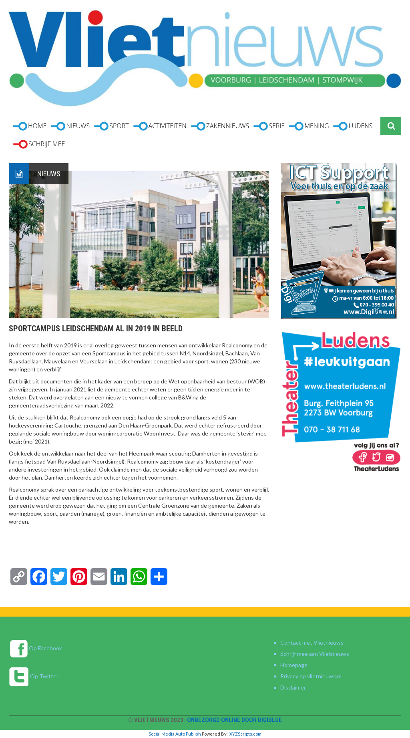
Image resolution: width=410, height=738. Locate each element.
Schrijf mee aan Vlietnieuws (314, 653)
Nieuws (48, 173)
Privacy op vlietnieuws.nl (311, 676)
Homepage (294, 664)
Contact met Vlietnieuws (312, 642)
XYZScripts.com (245, 733)
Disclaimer (293, 687)
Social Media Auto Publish (175, 733)
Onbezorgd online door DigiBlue (234, 720)
